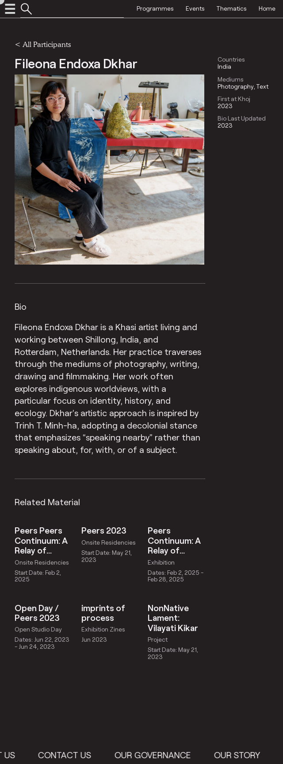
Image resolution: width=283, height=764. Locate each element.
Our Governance (186, 755)
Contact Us (97, 755)
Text (262, 86)
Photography (236, 86)
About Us (27, 755)
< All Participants (43, 44)
